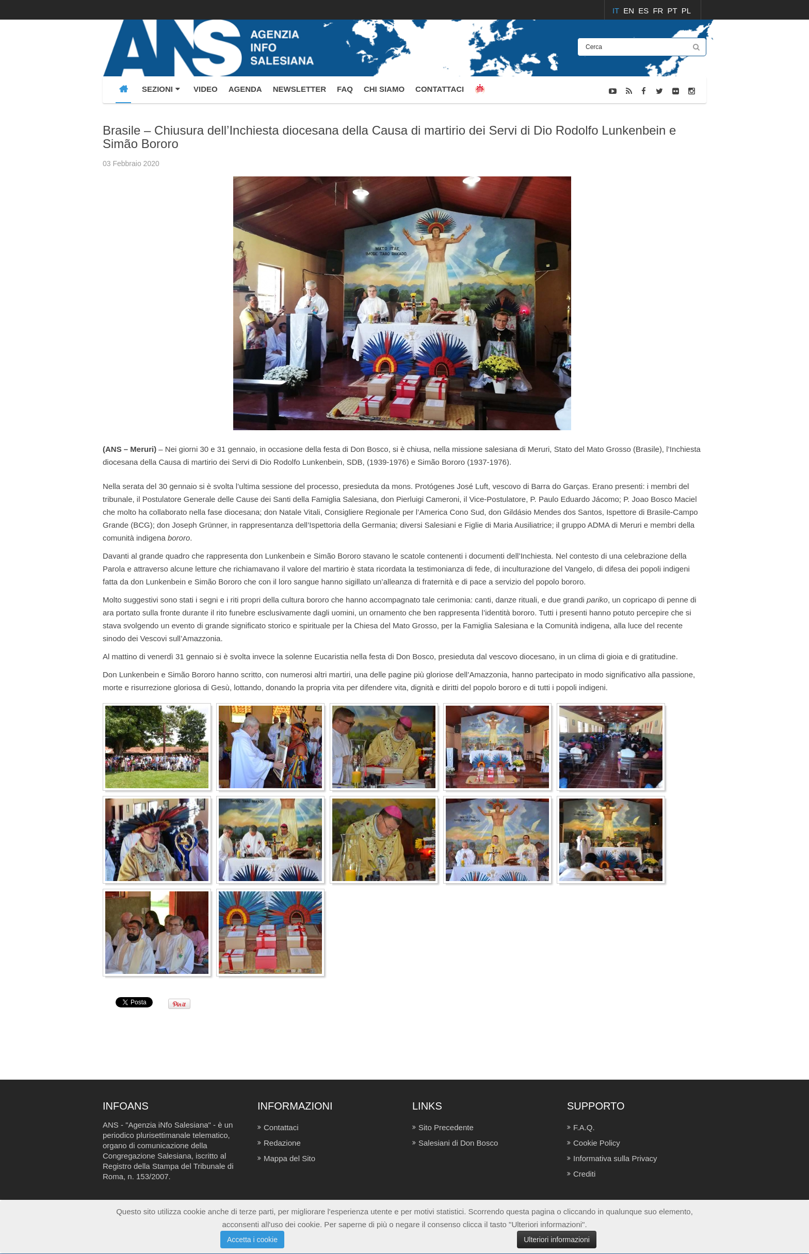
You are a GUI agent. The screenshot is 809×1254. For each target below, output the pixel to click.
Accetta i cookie (252, 1239)
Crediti (584, 1173)
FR (659, 10)
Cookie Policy (596, 1142)
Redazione (282, 1142)
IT (616, 10)
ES (644, 10)
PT (673, 10)
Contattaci (281, 1127)
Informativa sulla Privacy (615, 1158)
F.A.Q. (584, 1127)
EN (629, 10)
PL (686, 10)
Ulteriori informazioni (557, 1239)
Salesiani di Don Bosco (458, 1142)
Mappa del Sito (289, 1158)
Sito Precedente (446, 1127)
